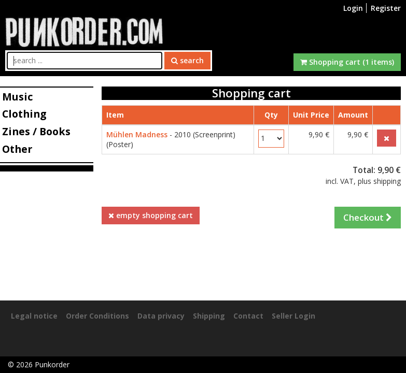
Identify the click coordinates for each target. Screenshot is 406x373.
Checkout (367, 217)
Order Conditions (97, 316)
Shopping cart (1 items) (347, 62)
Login (353, 8)
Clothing (24, 114)
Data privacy (161, 316)
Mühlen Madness (136, 134)
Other (17, 149)
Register (386, 8)
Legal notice (34, 316)
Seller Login (293, 316)
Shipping (209, 316)
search (187, 60)
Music (17, 97)
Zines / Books (36, 131)
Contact (248, 316)
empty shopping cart (150, 215)
